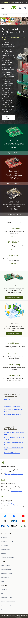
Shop (2, 593)
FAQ (2, 582)
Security (3, 554)
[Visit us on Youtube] (23, 516)
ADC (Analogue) (14, 228)
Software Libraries (14, 375)
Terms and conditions (7, 606)
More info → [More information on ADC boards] (14, 236)
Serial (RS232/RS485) (14, 256)
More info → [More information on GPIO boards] (14, 250)
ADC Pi (7, 76)
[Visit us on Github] (5, 521)
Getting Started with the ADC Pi (12, 406)
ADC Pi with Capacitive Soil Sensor (13, 403)
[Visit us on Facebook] (14, 516)
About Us (4, 589)
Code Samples (5, 578)
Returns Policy (5, 549)
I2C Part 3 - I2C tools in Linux (12, 453)
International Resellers (7, 558)
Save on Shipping (14, 365)
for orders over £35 (14, 2)
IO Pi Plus (7, 106)
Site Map (3, 610)
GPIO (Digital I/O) (14, 242)
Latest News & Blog (6, 598)
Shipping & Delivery (7, 541)
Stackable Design (14, 354)
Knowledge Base (12, 504)
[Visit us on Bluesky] (5, 516)
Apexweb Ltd (19, 617)
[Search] (25, 14)
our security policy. (16, 491)
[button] (2, 7)
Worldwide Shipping (14, 343)
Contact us (4, 537)
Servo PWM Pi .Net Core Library (12, 414)
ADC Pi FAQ (7, 400)
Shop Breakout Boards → (14, 297)
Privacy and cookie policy (8, 602)
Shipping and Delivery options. (14, 474)
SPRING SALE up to (13, 1)
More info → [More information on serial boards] (14, 263)
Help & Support (5, 565)
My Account (4, 545)
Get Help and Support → (14, 333)
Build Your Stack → (9, 117)
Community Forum (6, 573)
